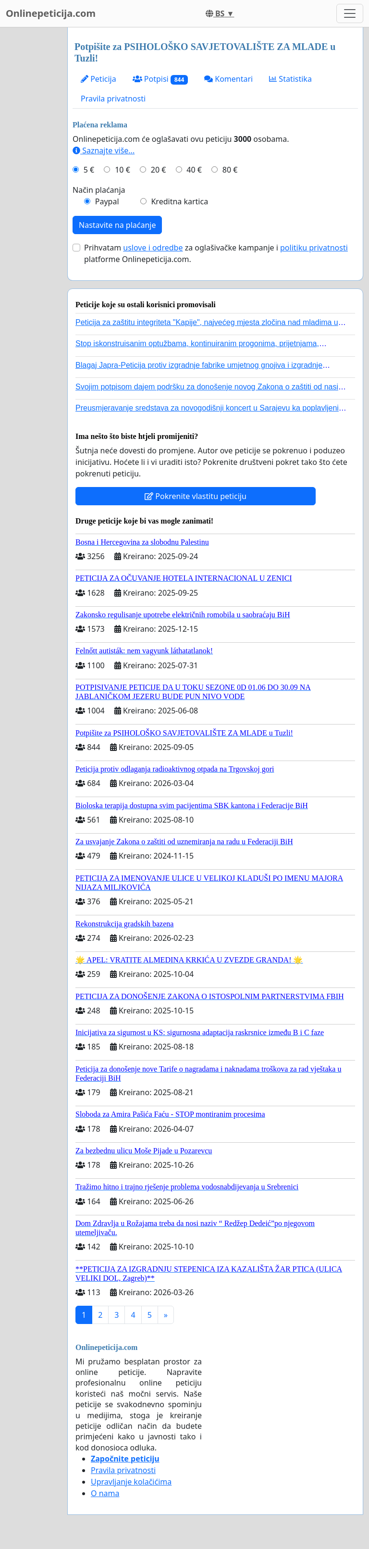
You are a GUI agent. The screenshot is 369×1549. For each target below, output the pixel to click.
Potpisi (160, 79)
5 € (89, 169)
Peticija (98, 79)
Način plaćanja (99, 190)
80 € (230, 169)
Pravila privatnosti (113, 98)
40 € (194, 169)
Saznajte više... (104, 150)
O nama (105, 1493)
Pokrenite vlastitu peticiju (195, 496)
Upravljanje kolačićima (131, 1481)
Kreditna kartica (179, 201)
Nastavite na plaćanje (117, 225)
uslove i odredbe (153, 247)
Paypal (107, 201)
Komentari (228, 79)
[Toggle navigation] (349, 13)
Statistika (290, 79)
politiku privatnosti (314, 247)
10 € (122, 169)
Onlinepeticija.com (51, 13)
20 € (158, 169)
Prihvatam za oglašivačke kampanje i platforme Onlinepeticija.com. (216, 253)
